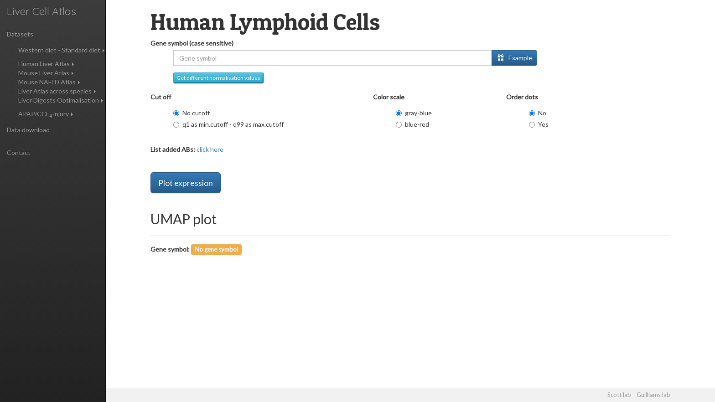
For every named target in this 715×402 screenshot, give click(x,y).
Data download (28, 130)
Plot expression (185, 183)
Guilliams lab (653, 394)
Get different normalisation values (218, 77)
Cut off (160, 97)
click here (209, 149)
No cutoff (191, 113)
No (537, 113)
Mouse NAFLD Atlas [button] (49, 82)
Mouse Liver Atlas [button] (45, 73)
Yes (539, 124)
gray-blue (414, 113)
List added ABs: (172, 149)
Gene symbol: (170, 249)
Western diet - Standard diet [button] (61, 50)
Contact (19, 152)
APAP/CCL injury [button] (45, 114)
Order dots (522, 97)
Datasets (20, 34)
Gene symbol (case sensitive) (191, 43)
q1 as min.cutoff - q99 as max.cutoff (228, 124)
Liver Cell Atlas (41, 11)
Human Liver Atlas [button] (46, 63)
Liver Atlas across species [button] (57, 91)
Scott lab (619, 394)
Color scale (388, 97)
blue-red (412, 124)
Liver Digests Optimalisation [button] (60, 100)
